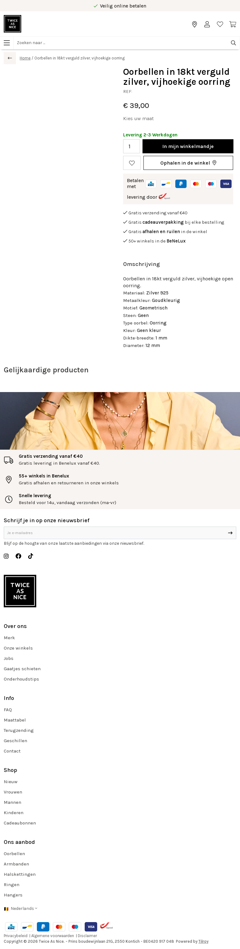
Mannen (12, 802)
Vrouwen (13, 792)
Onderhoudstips (21, 679)
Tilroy (203, 941)
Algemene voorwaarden (52, 935)
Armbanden (16, 864)
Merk (9, 637)
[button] (188, 163)
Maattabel (15, 720)
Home (25, 58)
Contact (12, 751)
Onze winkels (18, 648)
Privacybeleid (16, 935)
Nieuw (11, 781)
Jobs (8, 658)
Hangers (13, 895)
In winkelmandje (188, 146)
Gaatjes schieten (22, 668)
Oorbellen (14, 853)
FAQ (8, 709)
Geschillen (15, 740)
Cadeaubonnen (20, 823)
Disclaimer (87, 935)
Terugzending (19, 730)
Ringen (11, 884)
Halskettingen (20, 874)
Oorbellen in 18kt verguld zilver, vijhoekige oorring (79, 58)
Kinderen (13, 812)
